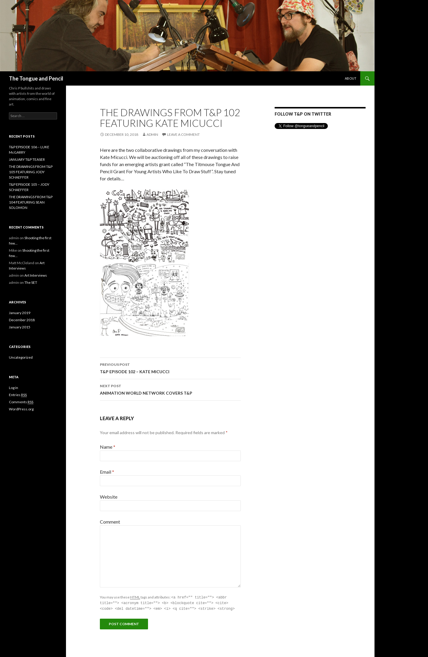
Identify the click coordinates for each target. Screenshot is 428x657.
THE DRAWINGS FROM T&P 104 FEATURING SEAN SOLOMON (31, 202)
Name (107, 447)
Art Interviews (35, 275)
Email (107, 472)
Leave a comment (183, 134)
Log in (13, 387)
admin (152, 134)
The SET (30, 282)
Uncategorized (21, 357)
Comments (21, 402)
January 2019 (19, 313)
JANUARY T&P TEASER (27, 159)
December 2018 (22, 320)
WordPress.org (21, 409)
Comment (110, 521)
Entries (18, 395)
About (350, 78)
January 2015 (19, 327)
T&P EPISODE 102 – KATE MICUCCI (170, 367)
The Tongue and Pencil (36, 78)
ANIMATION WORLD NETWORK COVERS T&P (170, 389)
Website (108, 497)
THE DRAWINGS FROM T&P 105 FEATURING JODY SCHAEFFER (31, 171)
